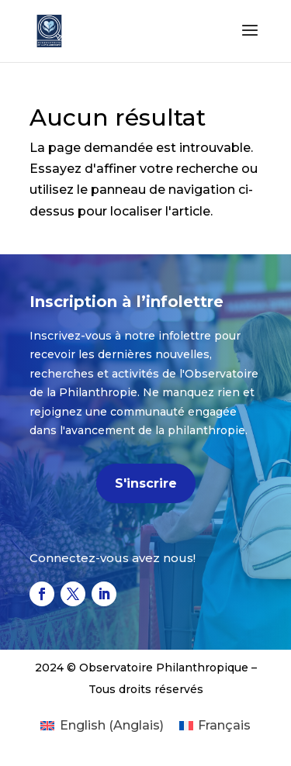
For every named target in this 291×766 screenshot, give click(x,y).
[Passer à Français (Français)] (214, 726)
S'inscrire (146, 483)
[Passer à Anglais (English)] (102, 726)
